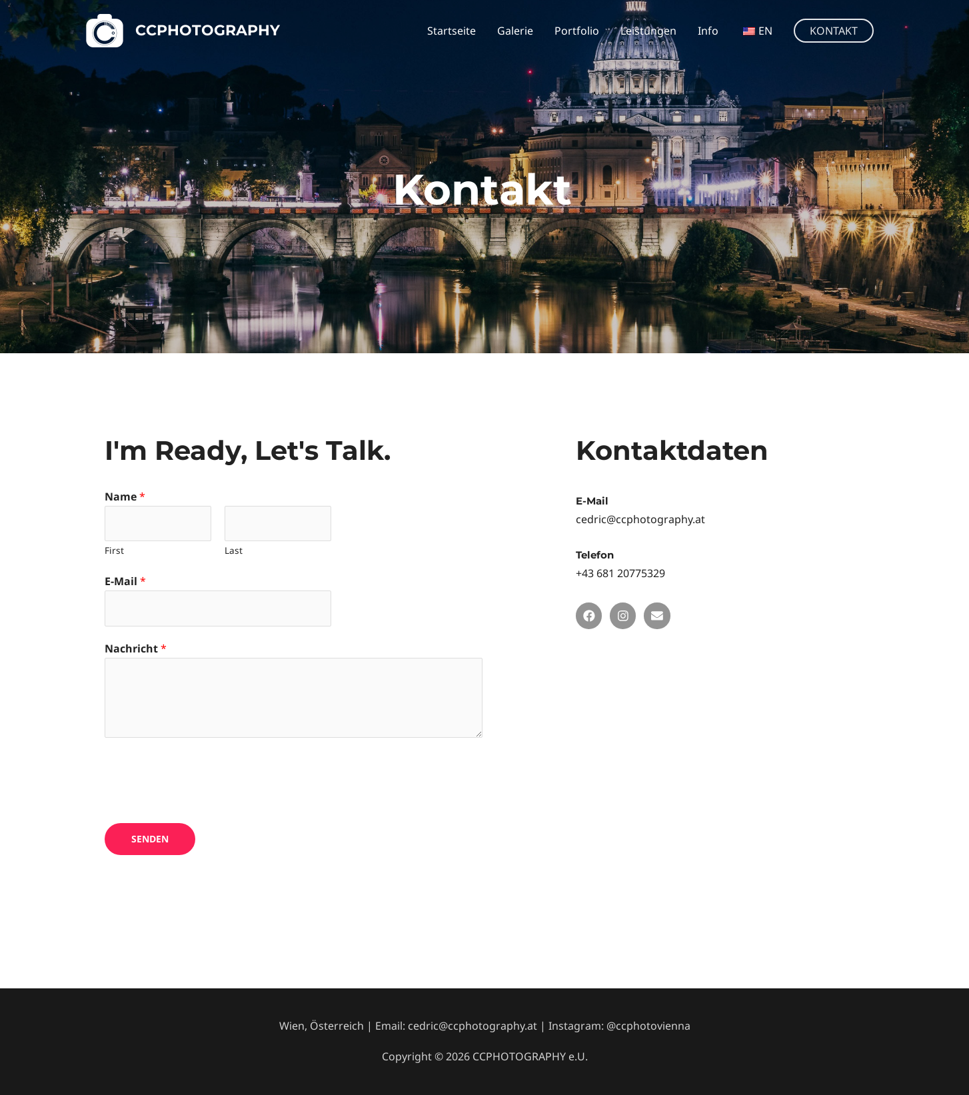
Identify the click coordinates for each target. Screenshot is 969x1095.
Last (234, 550)
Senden (150, 838)
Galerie (515, 30)
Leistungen (648, 30)
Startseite (451, 30)
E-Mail (125, 581)
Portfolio (576, 30)
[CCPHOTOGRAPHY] (105, 29)
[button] (834, 31)
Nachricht (136, 648)
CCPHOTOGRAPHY (207, 30)
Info (708, 30)
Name (125, 496)
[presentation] (206, 777)
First (114, 550)
